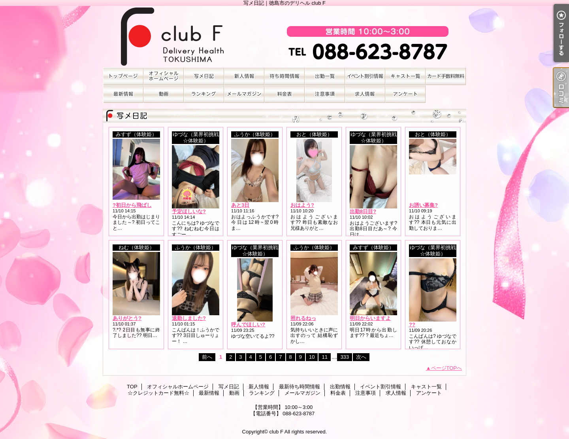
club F (276, 432)
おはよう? (302, 205)
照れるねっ (303, 318)
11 (324, 357)
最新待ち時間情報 (284, 76)
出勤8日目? (363, 211)
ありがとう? (127, 318)
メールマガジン (244, 94)
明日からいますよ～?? (376, 318)
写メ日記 (204, 76)
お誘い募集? (423, 205)
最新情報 (123, 94)
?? (412, 324)
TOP (123, 76)
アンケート (405, 94)
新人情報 (244, 76)
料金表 (284, 94)
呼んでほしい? (248, 324)
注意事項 (325, 94)
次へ (361, 357)
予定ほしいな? (189, 211)
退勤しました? (189, 318)
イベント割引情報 (365, 76)
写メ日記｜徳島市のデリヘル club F (284, 36)
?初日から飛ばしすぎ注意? (144, 205)
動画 (163, 94)
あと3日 (240, 205)
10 (312, 357)
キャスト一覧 (405, 76)
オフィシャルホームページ (163, 76)
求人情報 (365, 94)
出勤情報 (325, 76)
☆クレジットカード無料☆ (446, 76)
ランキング (204, 94)
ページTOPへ (446, 368)
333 (344, 357)
